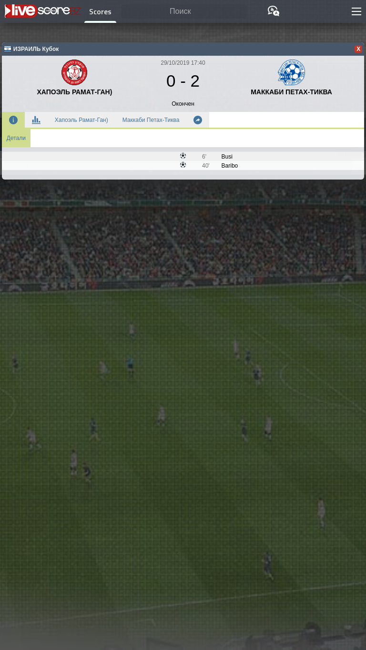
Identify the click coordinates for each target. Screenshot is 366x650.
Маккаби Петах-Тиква (151, 120)
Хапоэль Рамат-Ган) (81, 120)
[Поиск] (184, 11)
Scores (100, 11)
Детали (16, 138)
